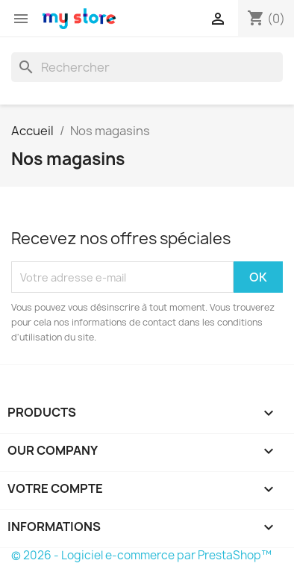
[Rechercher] (147, 67)
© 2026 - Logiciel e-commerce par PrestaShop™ (141, 555)
